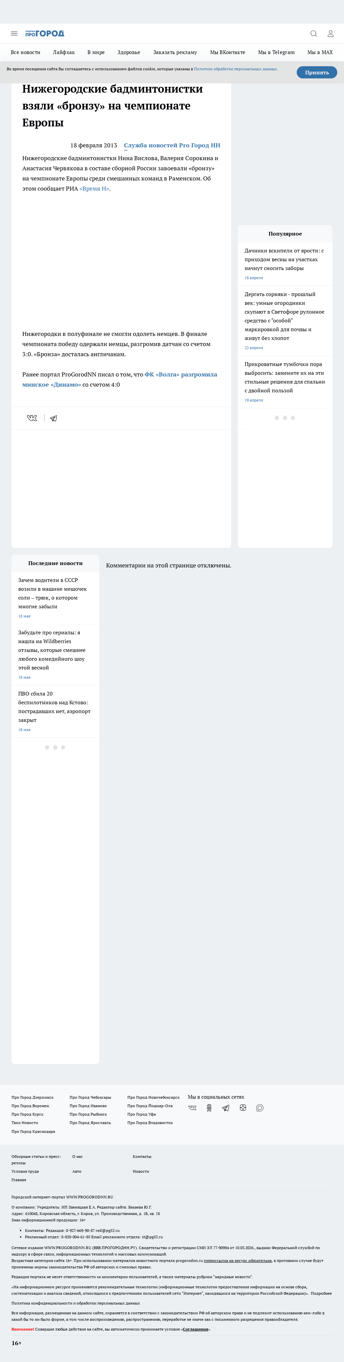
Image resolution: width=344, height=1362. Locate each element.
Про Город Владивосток (150, 1122)
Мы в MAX (320, 52)
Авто (76, 1171)
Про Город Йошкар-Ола (150, 1105)
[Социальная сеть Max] (259, 1108)
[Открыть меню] (14, 33)
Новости (141, 1171)
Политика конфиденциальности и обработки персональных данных (75, 1303)
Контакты (142, 1156)
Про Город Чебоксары (90, 1097)
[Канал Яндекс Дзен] (243, 1108)
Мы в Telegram (276, 52)
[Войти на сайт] (330, 33)
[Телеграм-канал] (226, 1108)
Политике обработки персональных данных (235, 68)
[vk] (33, 418)
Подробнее (321, 1293)
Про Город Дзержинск (32, 1097)
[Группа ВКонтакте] (192, 1108)
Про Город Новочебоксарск (153, 1097)
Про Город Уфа (141, 1114)
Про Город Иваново (88, 1105)
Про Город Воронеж (30, 1105)
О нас (77, 1156)
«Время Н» (94, 188)
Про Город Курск (27, 1114)
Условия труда (25, 1171)
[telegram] (56, 418)
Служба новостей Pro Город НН (172, 145)
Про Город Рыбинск (88, 1114)
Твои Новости (24, 1122)
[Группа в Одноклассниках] (209, 1108)
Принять (317, 72)
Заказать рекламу (175, 52)
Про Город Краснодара (33, 1131)
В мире (96, 52)
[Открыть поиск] (313, 33)
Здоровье (129, 52)
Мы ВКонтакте (228, 52)
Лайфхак (64, 52)
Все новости (25, 52)
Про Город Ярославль (90, 1122)
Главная (18, 1179)
